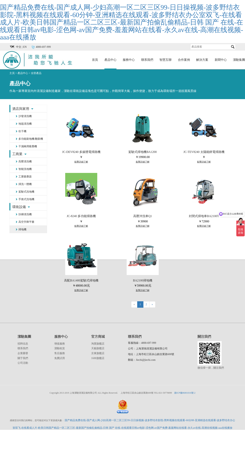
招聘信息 (23, 343)
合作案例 (184, 59)
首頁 (95, 59)
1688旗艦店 (97, 358)
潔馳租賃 (59, 348)
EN (25, 46)
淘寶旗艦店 (97, 343)
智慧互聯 (165, 59)
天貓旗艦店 (97, 348)
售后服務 (59, 353)
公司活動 (23, 363)
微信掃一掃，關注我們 (211, 367)
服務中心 (129, 59)
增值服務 (59, 343)
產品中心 (110, 59)
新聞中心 (221, 59)
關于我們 (23, 358)
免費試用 (59, 358)
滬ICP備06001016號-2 (184, 393)
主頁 (12, 73)
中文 (18, 46)
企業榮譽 (23, 353)
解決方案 (202, 59)
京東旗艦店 (97, 353)
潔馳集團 (239, 59)
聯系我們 (147, 59)
